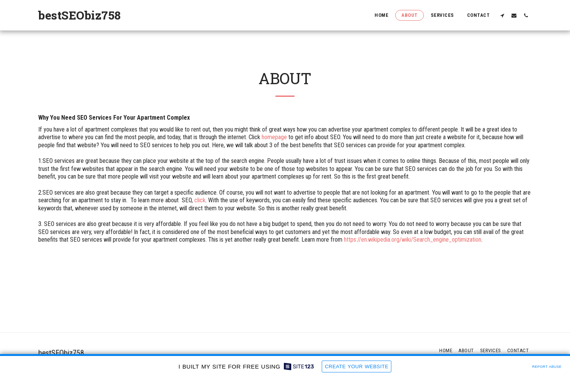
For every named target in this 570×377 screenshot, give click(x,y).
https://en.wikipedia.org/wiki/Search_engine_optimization (412, 239)
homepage (274, 137)
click (199, 200)
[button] (502, 15)
